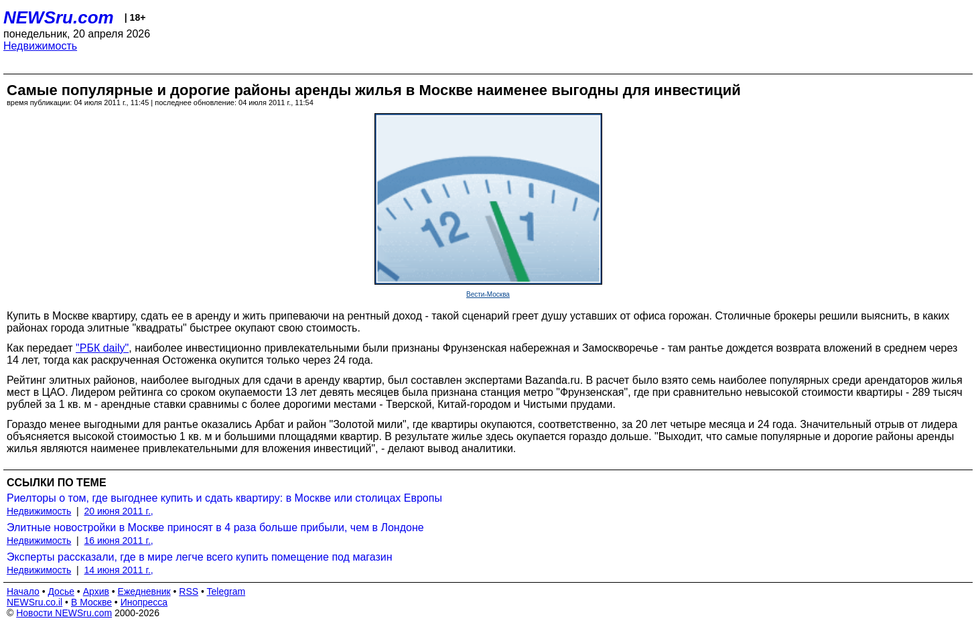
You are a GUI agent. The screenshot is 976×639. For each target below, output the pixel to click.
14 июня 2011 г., (118, 570)
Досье (61, 591)
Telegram (226, 591)
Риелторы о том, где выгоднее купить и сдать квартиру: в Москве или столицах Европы (224, 498)
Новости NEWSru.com (64, 613)
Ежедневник (144, 591)
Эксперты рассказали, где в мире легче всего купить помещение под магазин (200, 557)
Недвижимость (40, 46)
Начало (23, 591)
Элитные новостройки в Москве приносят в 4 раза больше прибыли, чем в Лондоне (215, 527)
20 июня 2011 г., (118, 511)
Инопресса (144, 602)
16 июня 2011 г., (118, 540)
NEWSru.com (58, 17)
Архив (96, 591)
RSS (188, 591)
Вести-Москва (488, 294)
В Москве (91, 602)
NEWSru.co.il (34, 602)
